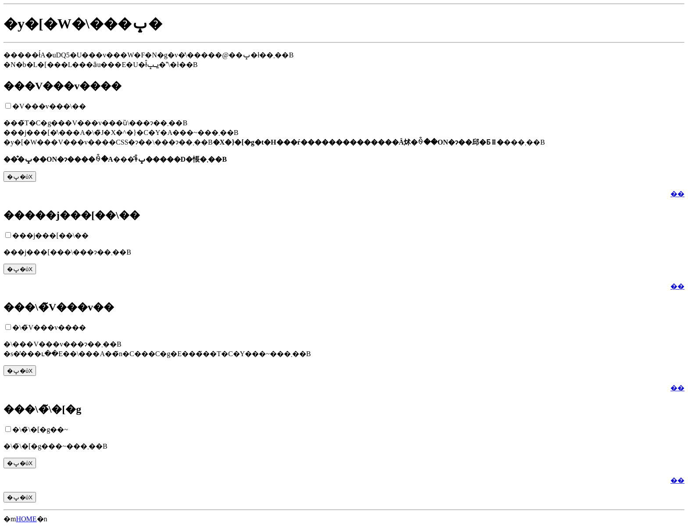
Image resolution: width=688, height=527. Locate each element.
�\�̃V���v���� (49, 327)
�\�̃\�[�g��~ (40, 429)
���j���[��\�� (50, 235)
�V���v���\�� (49, 106)
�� (677, 194)
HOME (26, 519)
